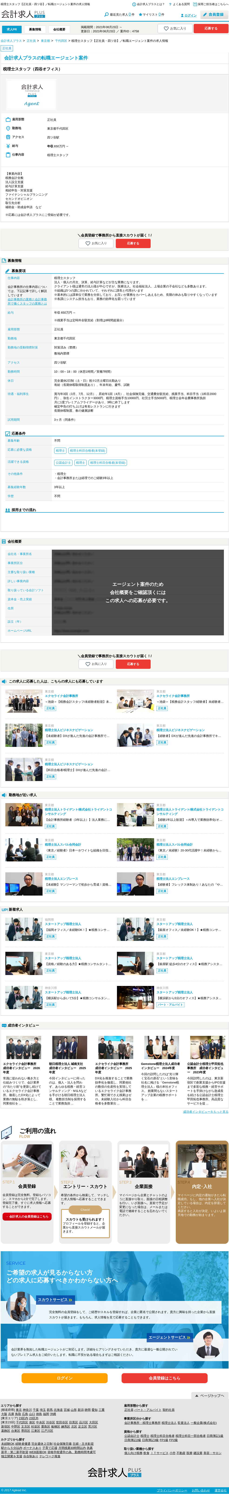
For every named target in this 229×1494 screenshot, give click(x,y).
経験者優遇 (22, 1443)
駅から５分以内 (11, 1448)
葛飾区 (5, 1430)
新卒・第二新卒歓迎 (14, 1452)
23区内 (23, 1418)
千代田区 (22, 1422)
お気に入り (174, 28)
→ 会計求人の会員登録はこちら (27, 1216)
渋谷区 (50, 1422)
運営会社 (221, 1490)
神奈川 (27, 1410)
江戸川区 (47, 1430)
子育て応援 (49, 1448)
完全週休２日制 (42, 1443)
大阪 (4, 1414)
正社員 (128, 1410)
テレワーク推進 (49, 1456)
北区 (74, 1426)
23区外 (33, 1418)
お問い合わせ (201, 1490)
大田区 (93, 1422)
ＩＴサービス (159, 1453)
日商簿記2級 (132, 1440)
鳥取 (18, 1414)
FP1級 (164, 1440)
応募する (211, 28)
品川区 (83, 1422)
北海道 (58, 1410)
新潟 (81, 1410)
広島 (25, 1414)
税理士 (144, 1436)
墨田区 (25, 1430)
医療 (189, 1453)
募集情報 (35, 29)
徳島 (39, 1414)
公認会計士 (131, 1436)
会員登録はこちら (164, 1378)
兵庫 (11, 1414)
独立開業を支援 (11, 1456)
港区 (32, 1422)
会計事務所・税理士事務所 (142, 1423)
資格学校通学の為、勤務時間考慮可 (71, 1452)
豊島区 (45, 1426)
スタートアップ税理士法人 (63, 924)
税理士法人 (169, 1423)
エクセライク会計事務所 (61, 696)
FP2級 (173, 1440)
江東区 (35, 1430)
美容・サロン (212, 1453)
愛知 (95, 1410)
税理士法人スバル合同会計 (63, 844)
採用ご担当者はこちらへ (213, 4)
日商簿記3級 (150, 1440)
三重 (102, 1410)
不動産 (181, 1453)
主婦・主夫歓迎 (83, 1443)
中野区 (15, 1426)
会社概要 (59, 29)
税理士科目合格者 (162, 1436)
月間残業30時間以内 (72, 1448)
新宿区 (5, 1426)
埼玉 (43, 1410)
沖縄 (53, 1414)
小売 (172, 1453)
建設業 (197, 1453)
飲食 (146, 1453)
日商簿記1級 (215, 1436)
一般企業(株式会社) (204, 1423)
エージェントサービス (170, 1337)
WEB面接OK (37, 1452)
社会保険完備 (62, 1443)
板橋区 (55, 1426)
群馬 (50, 1410)
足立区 (82, 1426)
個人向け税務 (133, 1453)
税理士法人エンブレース (61, 878)
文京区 (25, 1426)
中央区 (40, 1422)
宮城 (67, 1410)
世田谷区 (62, 1422)
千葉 (36, 1410)
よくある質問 (181, 4)
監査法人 (184, 1423)
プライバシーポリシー (172, 1490)
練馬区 (65, 1426)
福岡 (46, 1414)
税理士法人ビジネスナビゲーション (69, 730)
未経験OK (8, 1443)
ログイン (191, 15)
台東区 (15, 1430)
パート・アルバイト (148, 1410)
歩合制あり (30, 1456)
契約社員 (169, 1410)
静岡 (88, 1410)
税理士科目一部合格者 (191, 1436)
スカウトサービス (55, 1300)
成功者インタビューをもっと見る (206, 1111)
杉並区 (35, 1426)
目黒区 (73, 1422)
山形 (74, 1410)
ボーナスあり (32, 1448)
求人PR (12, 29)
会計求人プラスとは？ (151, 4)
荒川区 (92, 1426)
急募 (90, 1448)
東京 (19, 1410)
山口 (32, 1414)
